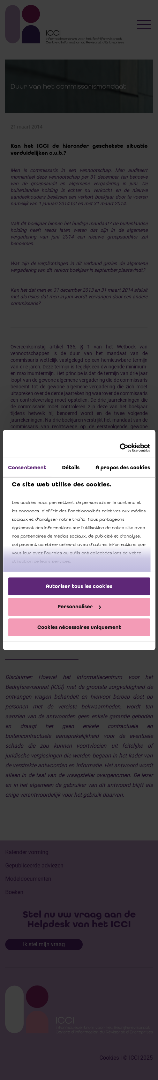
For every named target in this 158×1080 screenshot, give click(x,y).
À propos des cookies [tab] (123, 467)
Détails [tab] (71, 467)
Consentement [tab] (27, 467)
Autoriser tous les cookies (79, 586)
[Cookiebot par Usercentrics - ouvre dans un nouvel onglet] (119, 447)
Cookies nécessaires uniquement (79, 627)
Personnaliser (79, 606)
